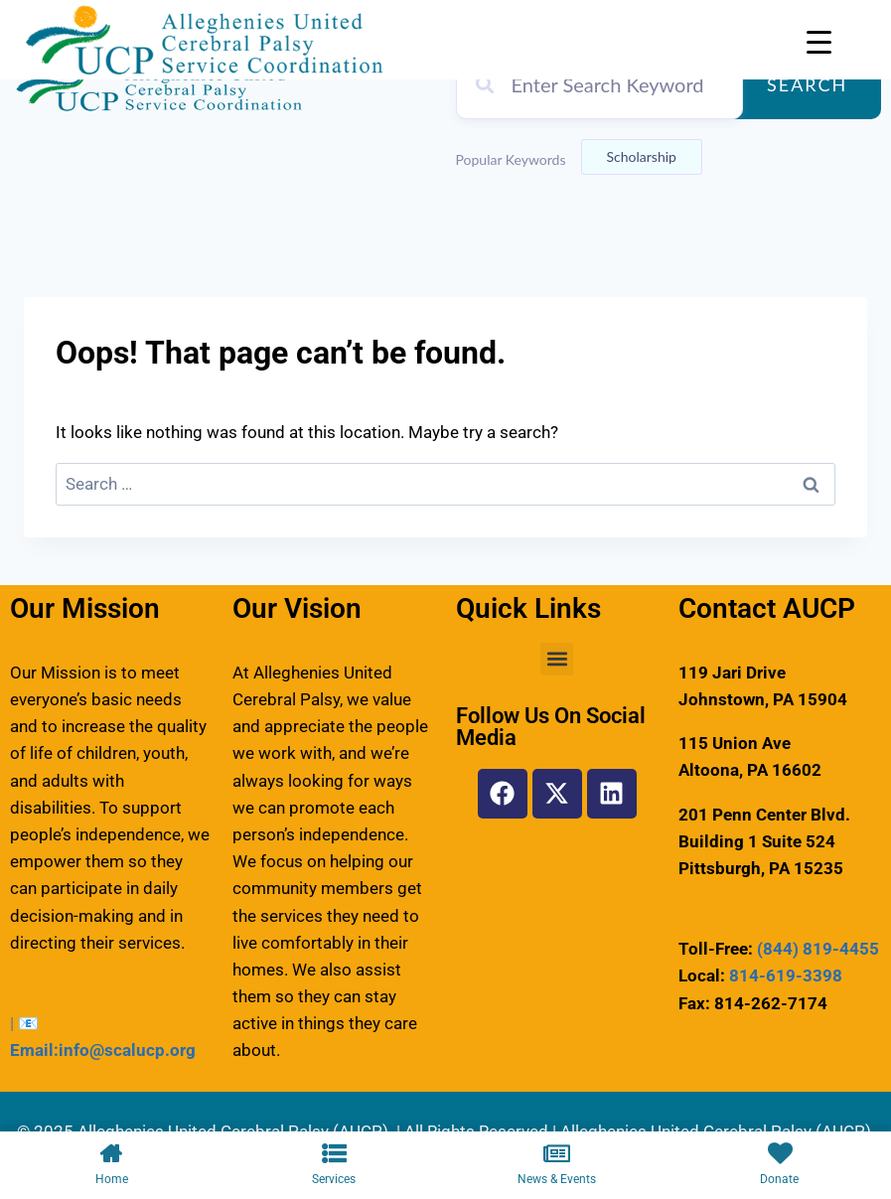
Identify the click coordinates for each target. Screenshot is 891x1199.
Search (807, 84)
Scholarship (641, 156)
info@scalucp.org (127, 1050)
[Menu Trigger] (819, 42)
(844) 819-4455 (818, 949)
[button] (556, 659)
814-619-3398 (785, 975)
